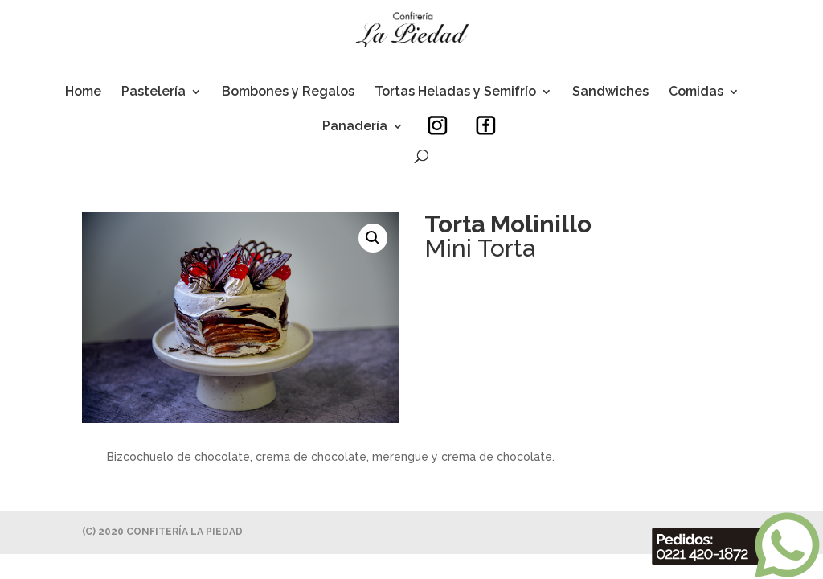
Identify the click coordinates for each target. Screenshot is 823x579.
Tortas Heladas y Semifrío (455, 92)
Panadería (354, 127)
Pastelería (153, 92)
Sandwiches (610, 92)
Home (83, 92)
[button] (372, 238)
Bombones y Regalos (288, 92)
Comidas (696, 92)
